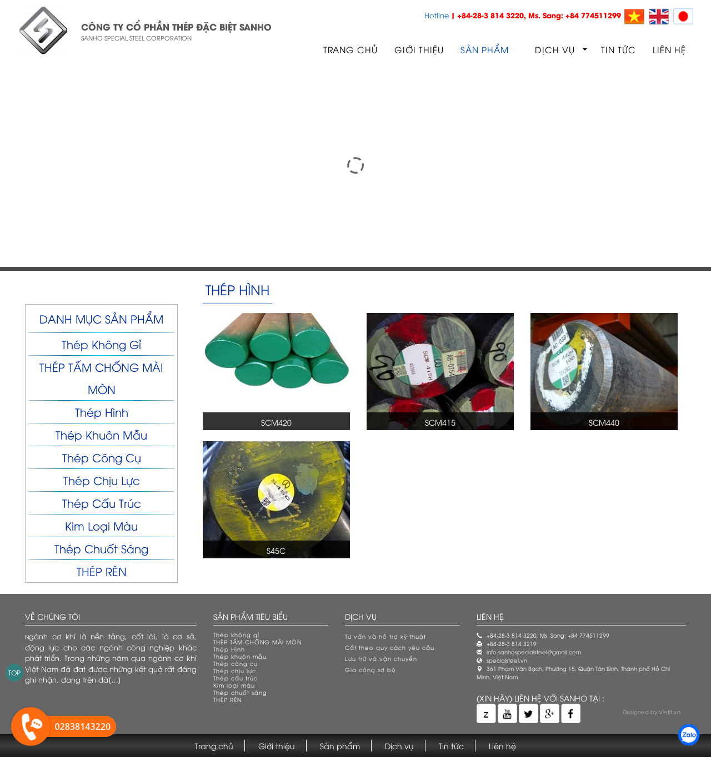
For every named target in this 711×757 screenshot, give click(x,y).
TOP (14, 672)
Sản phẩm (484, 49)
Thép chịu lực (101, 479)
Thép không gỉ (101, 343)
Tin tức (618, 49)
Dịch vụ (555, 49)
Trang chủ (350, 49)
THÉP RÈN (102, 570)
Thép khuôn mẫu (101, 434)
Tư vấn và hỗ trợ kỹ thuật (385, 636)
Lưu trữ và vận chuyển (381, 658)
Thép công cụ (101, 457)
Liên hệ (669, 49)
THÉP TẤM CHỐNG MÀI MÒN (257, 641)
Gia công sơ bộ (370, 669)
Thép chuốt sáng (101, 548)
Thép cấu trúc (101, 502)
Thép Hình (101, 411)
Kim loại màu (101, 525)
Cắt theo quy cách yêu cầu (389, 647)
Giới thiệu (419, 49)
